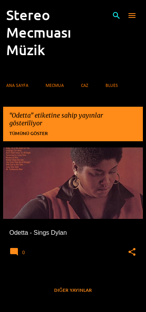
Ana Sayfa (17, 85)
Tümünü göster (28, 133)
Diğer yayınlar (73, 290)
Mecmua (55, 85)
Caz (84, 85)
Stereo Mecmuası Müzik (38, 32)
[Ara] (116, 15)
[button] (132, 252)
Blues (112, 85)
